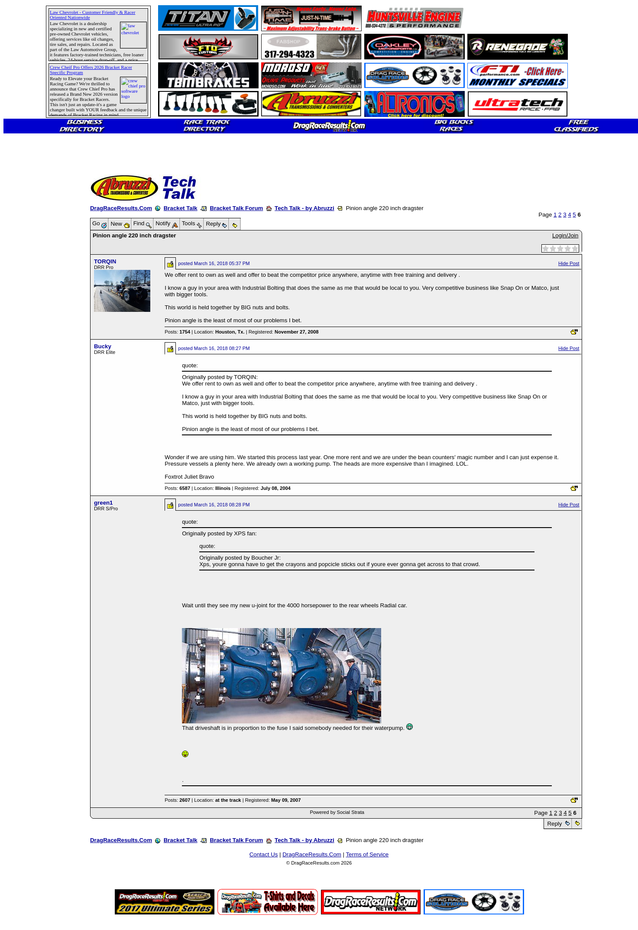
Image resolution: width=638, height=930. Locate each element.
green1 (103, 502)
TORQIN (105, 261)
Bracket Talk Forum (236, 208)
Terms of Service (367, 854)
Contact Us (263, 854)
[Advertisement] (36, 314)
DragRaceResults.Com (121, 208)
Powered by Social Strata (337, 812)
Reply (555, 823)
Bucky (102, 346)
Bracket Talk (181, 208)
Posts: (177, 331)
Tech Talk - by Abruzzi (304, 208)
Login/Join (565, 235)
